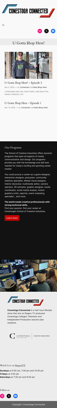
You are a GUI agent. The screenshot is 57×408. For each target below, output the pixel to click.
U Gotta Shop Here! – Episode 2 (23, 83)
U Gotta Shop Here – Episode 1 (23, 103)
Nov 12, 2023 (10, 108)
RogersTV (20, 365)
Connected (24, 87)
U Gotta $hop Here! (39, 87)
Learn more (12, 218)
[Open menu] (3, 25)
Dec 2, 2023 (9, 87)
